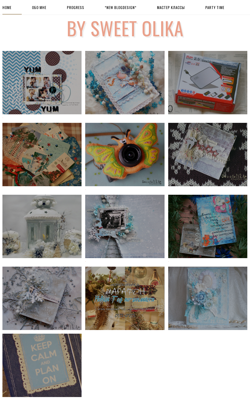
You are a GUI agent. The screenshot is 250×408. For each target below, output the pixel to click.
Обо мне (39, 7)
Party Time (214, 7)
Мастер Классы (171, 7)
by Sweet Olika (125, 28)
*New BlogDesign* (120, 7)
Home (6, 7)
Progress (75, 7)
